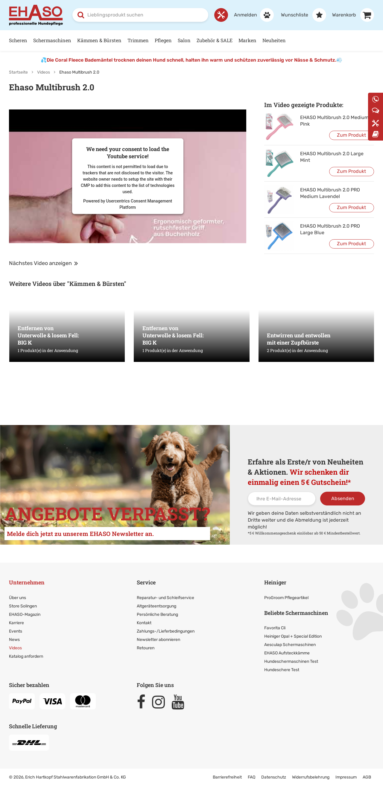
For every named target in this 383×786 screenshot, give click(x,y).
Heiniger (275, 582)
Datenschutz (273, 777)
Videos (43, 72)
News (14, 639)
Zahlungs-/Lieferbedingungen (165, 631)
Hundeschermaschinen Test (291, 661)
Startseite (18, 72)
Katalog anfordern (26, 656)
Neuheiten (274, 40)
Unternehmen (27, 582)
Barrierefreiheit (227, 777)
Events (15, 631)
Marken (247, 40)
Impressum (346, 777)
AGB (367, 777)
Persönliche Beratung (157, 614)
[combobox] (140, 15)
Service (146, 582)
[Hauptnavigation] (191, 40)
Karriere (16, 622)
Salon (184, 40)
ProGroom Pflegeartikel (286, 597)
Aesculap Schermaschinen (290, 644)
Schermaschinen (52, 40)
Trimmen (138, 40)
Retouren (145, 648)
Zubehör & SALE (214, 40)
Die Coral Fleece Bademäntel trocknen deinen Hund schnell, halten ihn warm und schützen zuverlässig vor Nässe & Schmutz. (191, 60)
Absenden (342, 498)
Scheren (18, 40)
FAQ (251, 777)
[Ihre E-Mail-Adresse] (282, 498)
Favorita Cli (274, 627)
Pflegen (163, 40)
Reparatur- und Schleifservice (165, 597)
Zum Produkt (351, 135)
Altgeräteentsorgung (156, 606)
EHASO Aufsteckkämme (287, 653)
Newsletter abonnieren (158, 639)
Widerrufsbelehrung (310, 777)
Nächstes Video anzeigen (43, 263)
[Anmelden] (251, 15)
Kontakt (144, 622)
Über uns (17, 597)
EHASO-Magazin (24, 614)
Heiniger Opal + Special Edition (293, 636)
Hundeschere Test (281, 669)
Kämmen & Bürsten (99, 40)
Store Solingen (23, 606)
